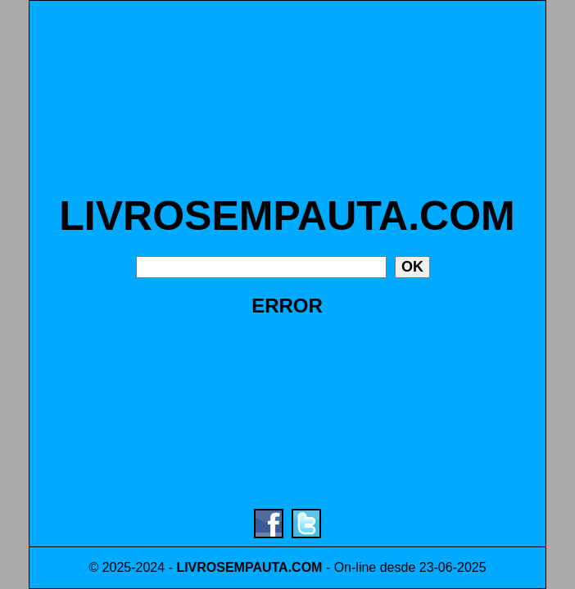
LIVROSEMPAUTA (232, 567)
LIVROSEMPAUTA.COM (286, 216)
